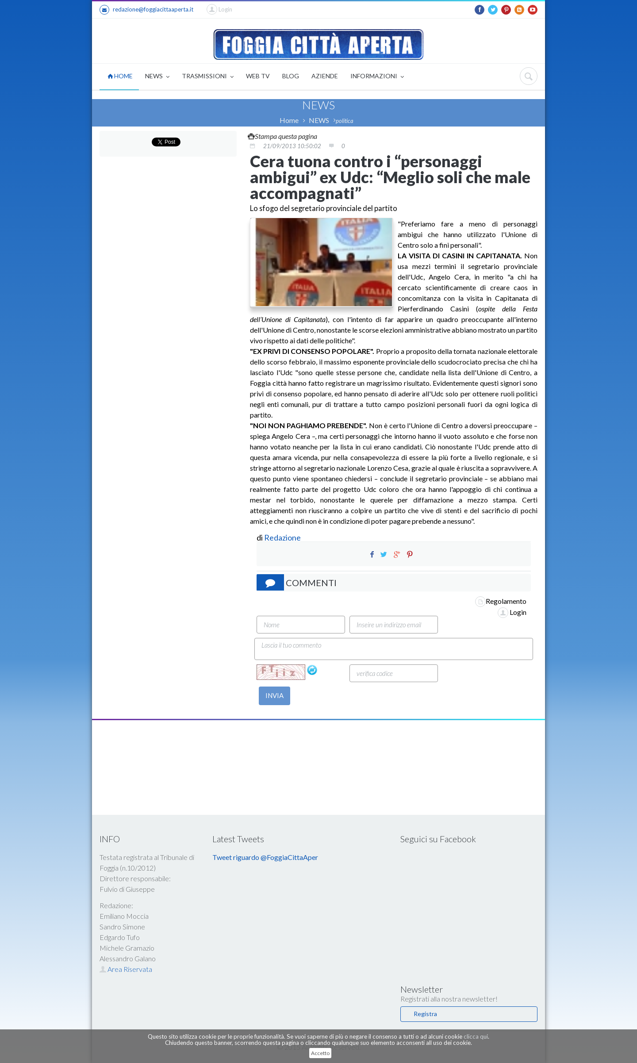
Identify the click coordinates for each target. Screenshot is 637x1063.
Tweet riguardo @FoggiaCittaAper (265, 857)
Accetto (320, 1053)
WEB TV (258, 76)
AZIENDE (324, 76)
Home (289, 120)
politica (344, 120)
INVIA (274, 695)
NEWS (157, 76)
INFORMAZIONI (377, 76)
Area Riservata (126, 969)
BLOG (290, 76)
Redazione (283, 537)
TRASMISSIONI (208, 76)
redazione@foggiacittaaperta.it (146, 10)
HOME (120, 76)
